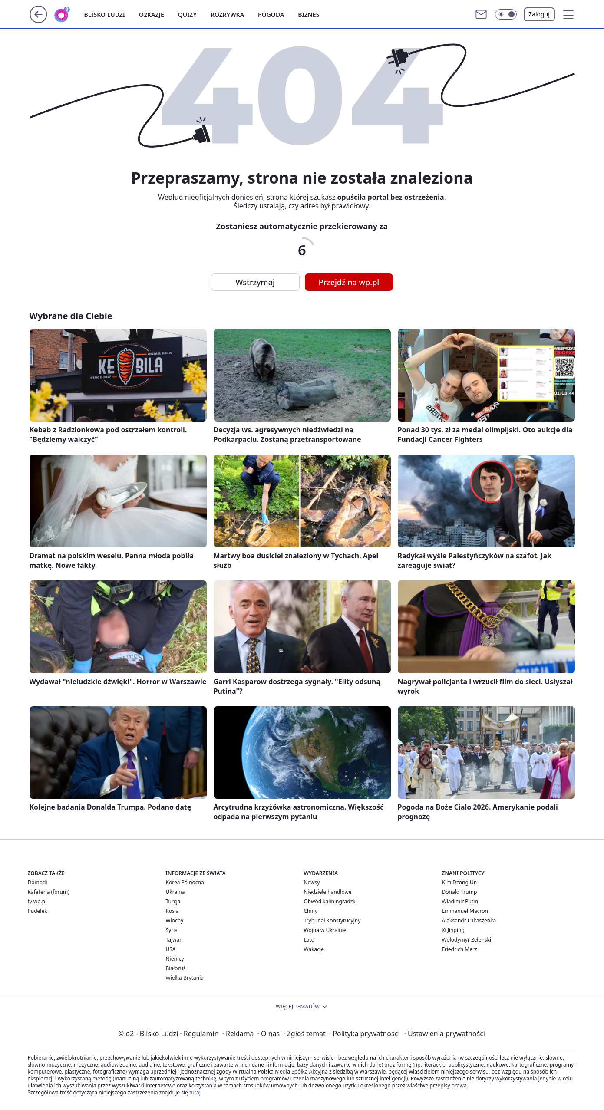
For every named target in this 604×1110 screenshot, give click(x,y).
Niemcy (175, 958)
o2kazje (151, 14)
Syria (172, 930)
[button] (506, 14)
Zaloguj (539, 14)
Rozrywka (227, 14)
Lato (309, 939)
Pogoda (271, 14)
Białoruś (176, 968)
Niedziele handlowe (328, 892)
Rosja (172, 911)
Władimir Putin (460, 901)
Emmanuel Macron (465, 911)
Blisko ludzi (104, 14)
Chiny (311, 911)
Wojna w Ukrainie (325, 930)
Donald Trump (459, 892)
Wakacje (314, 949)
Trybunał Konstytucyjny (332, 920)
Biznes (308, 14)
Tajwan (174, 939)
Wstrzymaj (255, 282)
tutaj (195, 1092)
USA (171, 949)
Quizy (187, 14)
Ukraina (175, 892)
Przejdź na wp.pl (349, 282)
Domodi (37, 882)
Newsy (312, 882)
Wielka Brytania (185, 978)
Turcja (173, 901)
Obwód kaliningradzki (330, 901)
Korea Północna (185, 882)
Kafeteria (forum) (48, 892)
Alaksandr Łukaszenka (469, 920)
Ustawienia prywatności (444, 1033)
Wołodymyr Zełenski (467, 939)
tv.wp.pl (37, 901)
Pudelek (37, 911)
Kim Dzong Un (459, 882)
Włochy (175, 920)
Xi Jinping (453, 930)
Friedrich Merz (459, 949)
